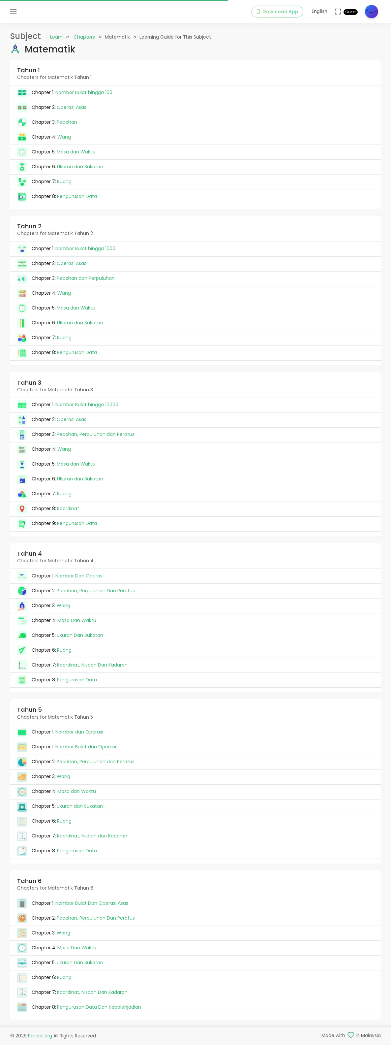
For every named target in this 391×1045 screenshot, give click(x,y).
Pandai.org (40, 1035)
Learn (56, 37)
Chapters (84, 37)
